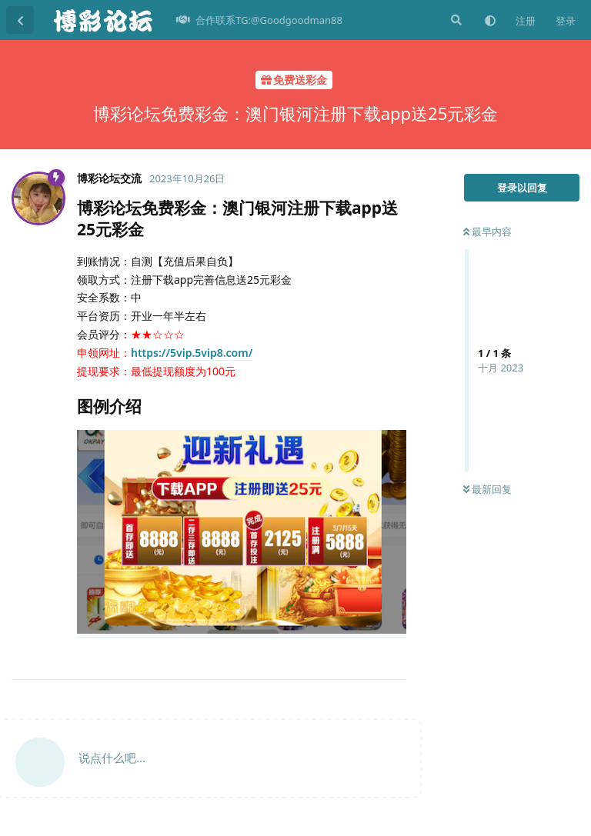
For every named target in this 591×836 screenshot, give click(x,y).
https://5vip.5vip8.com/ (191, 352)
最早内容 (487, 231)
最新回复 (487, 489)
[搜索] (454, 20)
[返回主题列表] (20, 20)
